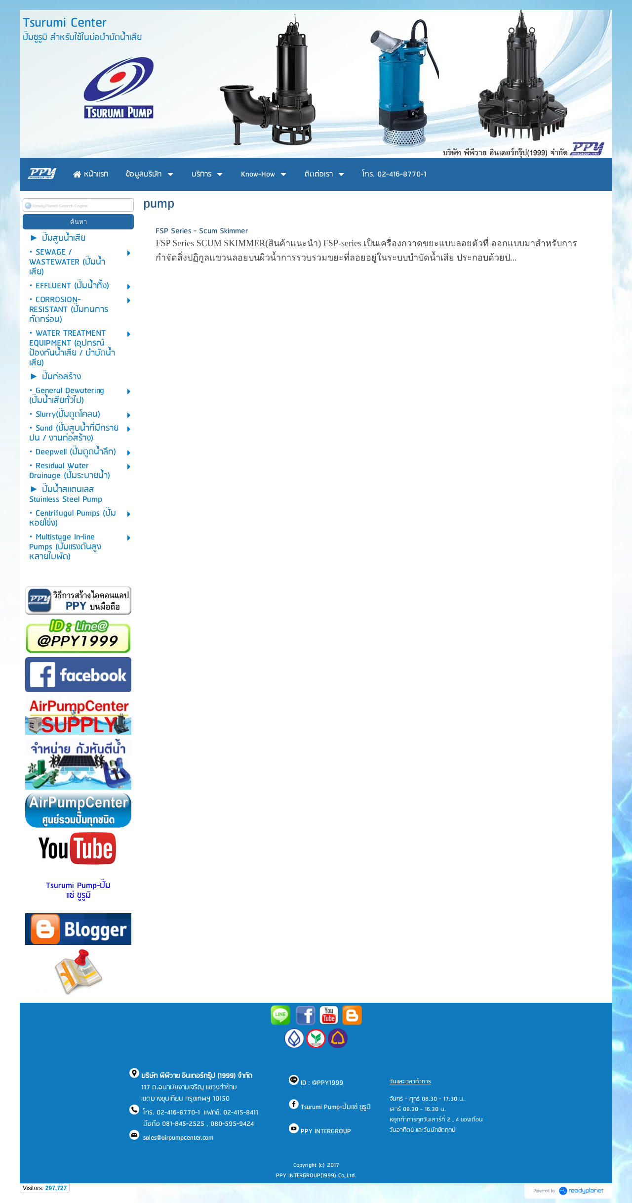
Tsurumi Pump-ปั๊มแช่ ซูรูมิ (78, 891)
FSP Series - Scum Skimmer (202, 231)
